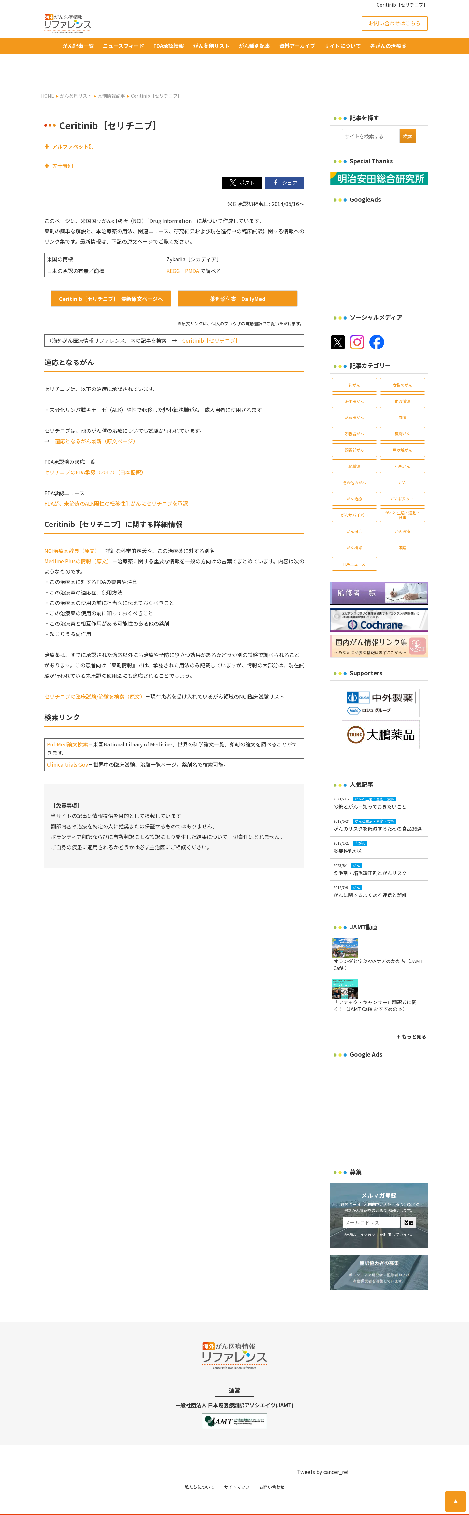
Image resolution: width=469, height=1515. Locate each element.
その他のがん (354, 461)
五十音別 (62, 145)
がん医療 (402, 510)
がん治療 (354, 478)
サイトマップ (236, 1466)
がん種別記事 (254, 45)
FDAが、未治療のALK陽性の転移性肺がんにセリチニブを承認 (116, 482)
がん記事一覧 (78, 45)
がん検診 (354, 526)
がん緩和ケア (402, 478)
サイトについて (342, 45)
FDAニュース (354, 543)
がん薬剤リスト (211, 45)
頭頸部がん (354, 429)
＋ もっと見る (411, 1015)
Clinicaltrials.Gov (67, 743)
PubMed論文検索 (67, 723)
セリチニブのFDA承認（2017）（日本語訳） (95, 451)
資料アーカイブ (297, 45)
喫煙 (402, 526)
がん (402, 461)
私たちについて (199, 1466)
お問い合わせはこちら (395, 23)
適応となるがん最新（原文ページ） (96, 420)
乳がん (354, 364)
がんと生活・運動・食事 (402, 494)
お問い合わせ (272, 1466)
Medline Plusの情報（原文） (78, 540)
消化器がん (354, 380)
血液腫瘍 (402, 380)
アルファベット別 (73, 126)
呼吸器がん (354, 413)
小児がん (402, 445)
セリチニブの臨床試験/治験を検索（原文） (94, 675)
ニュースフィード (123, 45)
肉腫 (402, 396)
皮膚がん (402, 413)
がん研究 (354, 510)
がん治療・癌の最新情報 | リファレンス (117, 1504)
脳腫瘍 (354, 445)
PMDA (192, 250)
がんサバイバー (354, 494)
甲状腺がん (402, 429)
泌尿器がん (354, 396)
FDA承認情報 (168, 45)
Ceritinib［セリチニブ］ (211, 319)
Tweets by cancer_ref (322, 1451)
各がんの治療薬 (388, 45)
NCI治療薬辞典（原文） (72, 530)
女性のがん (402, 364)
